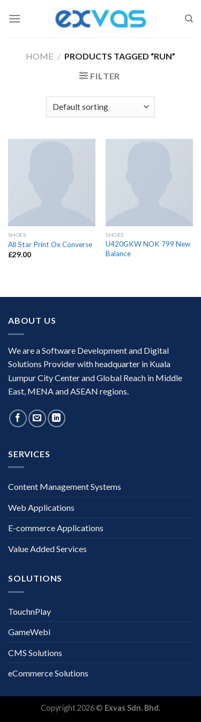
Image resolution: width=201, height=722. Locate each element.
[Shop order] (100, 106)
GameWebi (29, 632)
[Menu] (14, 18)
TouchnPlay (29, 611)
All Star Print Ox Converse (50, 244)
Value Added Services (47, 549)
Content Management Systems (64, 486)
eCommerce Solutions (48, 673)
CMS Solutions (35, 652)
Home (39, 56)
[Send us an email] (37, 418)
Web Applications (41, 507)
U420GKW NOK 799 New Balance (148, 249)
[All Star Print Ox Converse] (51, 182)
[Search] (189, 19)
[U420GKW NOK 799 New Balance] (149, 182)
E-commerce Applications (55, 528)
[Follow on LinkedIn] (56, 418)
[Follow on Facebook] (18, 418)
